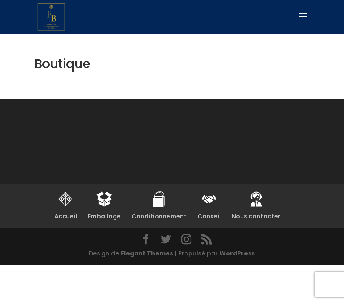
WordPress (237, 253)
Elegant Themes (147, 253)
